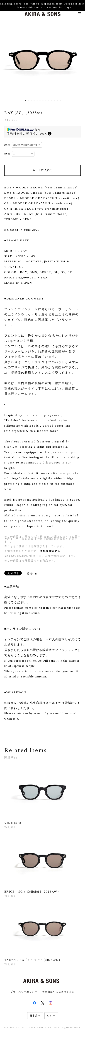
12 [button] (57, 100)
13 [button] (60, 100)
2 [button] (28, 100)
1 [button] (25, 100)
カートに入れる (42, 170)
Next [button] (78, 60)
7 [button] (42, 100)
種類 (7, 145)
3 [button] (31, 100)
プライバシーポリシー (23, 992)
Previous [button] (7, 60)
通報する (32, 573)
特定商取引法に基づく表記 (58, 992)
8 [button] (45, 100)
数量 (7, 154)
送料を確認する (50, 551)
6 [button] (39, 100)
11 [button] (54, 100)
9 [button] (48, 100)
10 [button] (51, 100)
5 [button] (36, 100)
